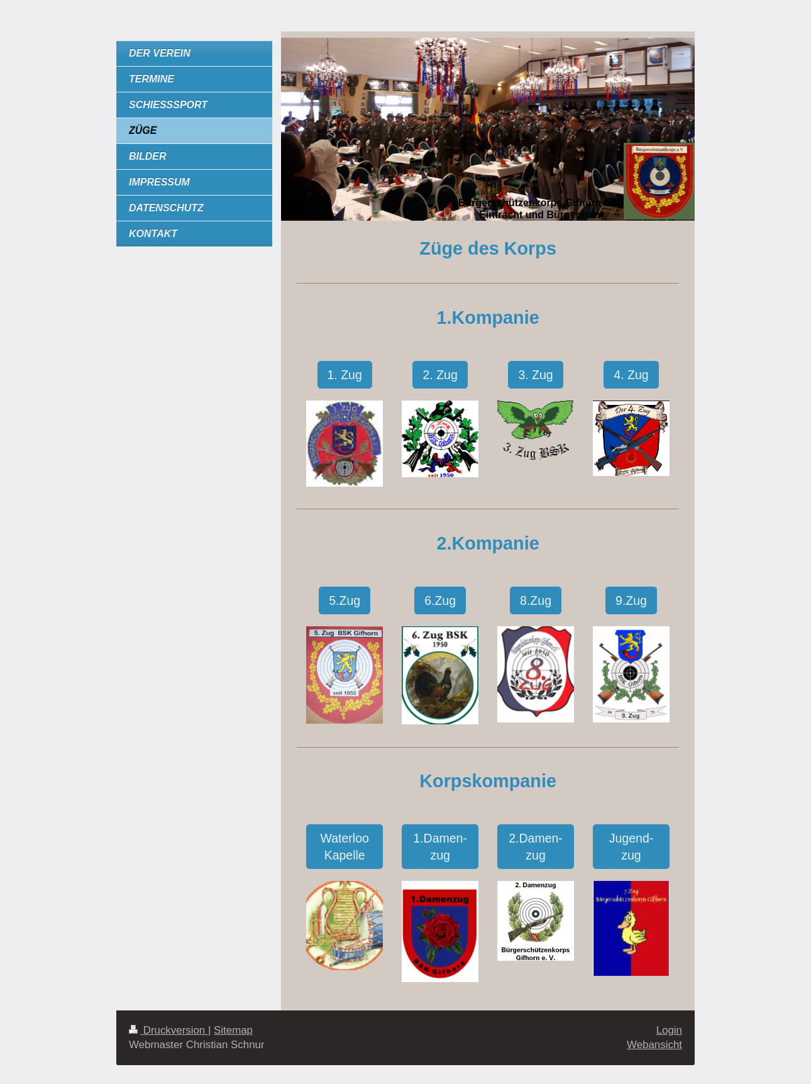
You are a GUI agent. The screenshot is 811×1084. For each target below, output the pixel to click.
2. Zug (439, 375)
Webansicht (654, 1045)
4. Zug (631, 375)
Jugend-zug (631, 846)
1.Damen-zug (440, 846)
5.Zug (344, 600)
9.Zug (631, 600)
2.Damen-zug (536, 846)
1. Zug (345, 375)
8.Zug (535, 600)
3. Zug (535, 375)
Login (669, 1030)
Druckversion (168, 1030)
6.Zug (440, 600)
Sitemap (233, 1030)
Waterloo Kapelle (345, 846)
